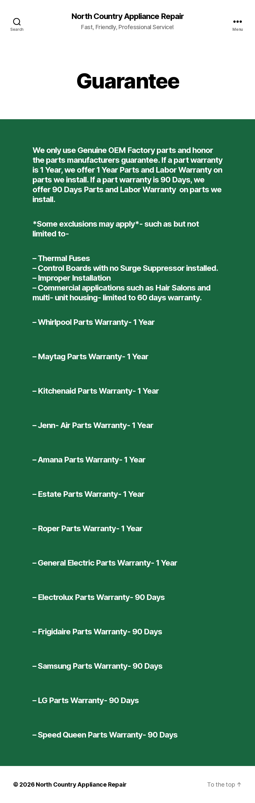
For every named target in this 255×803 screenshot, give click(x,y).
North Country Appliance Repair (127, 16)
